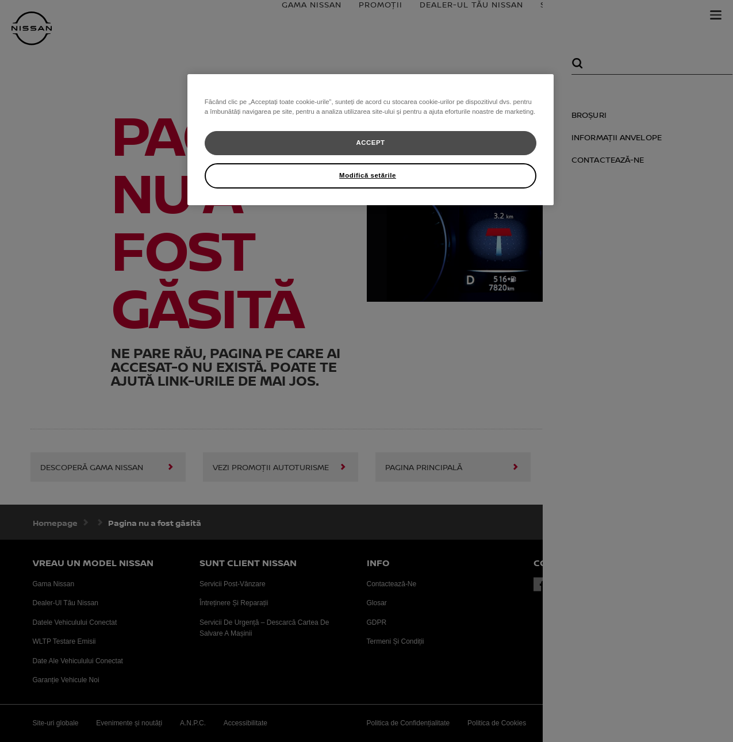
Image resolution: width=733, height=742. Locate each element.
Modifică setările (367, 175)
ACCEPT (370, 142)
